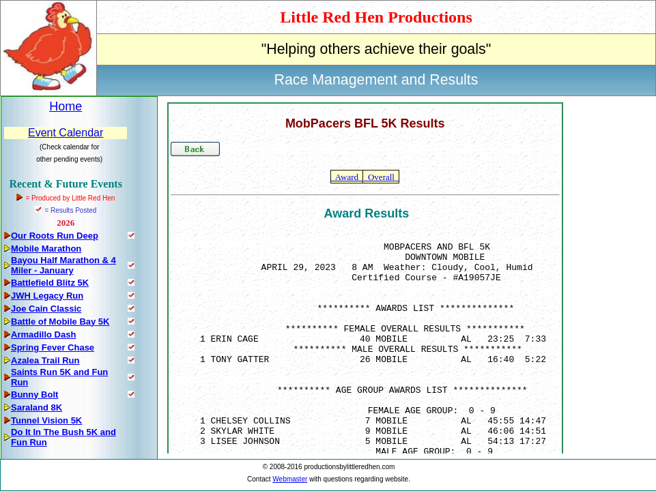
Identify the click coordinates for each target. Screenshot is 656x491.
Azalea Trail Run (45, 360)
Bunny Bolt (34, 394)
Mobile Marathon (46, 248)
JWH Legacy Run (47, 296)
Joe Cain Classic (46, 308)
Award (346, 177)
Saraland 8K (36, 407)
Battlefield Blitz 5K (50, 283)
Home (65, 106)
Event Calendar (65, 132)
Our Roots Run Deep (54, 235)
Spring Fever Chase (52, 347)
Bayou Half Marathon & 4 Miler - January (63, 265)
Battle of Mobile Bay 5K (60, 321)
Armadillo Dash (43, 334)
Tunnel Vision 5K (46, 420)
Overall (381, 177)
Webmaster (289, 479)
